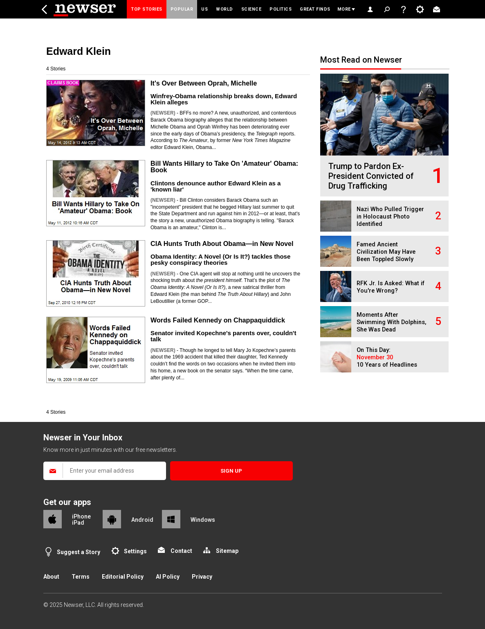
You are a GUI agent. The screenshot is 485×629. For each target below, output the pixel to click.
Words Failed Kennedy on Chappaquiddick (217, 320)
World (224, 9)
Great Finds (315, 9)
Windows (203, 519)
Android (142, 519)
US (204, 9)
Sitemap (227, 551)
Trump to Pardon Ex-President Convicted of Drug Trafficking (371, 176)
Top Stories (146, 9)
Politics (280, 9)
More (344, 9)
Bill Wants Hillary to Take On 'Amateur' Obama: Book (224, 167)
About (51, 576)
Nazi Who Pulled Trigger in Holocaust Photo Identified (390, 217)
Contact (181, 551)
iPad (78, 522)
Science (251, 9)
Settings (135, 551)
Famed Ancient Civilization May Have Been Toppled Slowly (386, 252)
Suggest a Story (78, 552)
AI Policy (168, 576)
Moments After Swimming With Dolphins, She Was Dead (391, 322)
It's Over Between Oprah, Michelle (203, 83)
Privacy (202, 576)
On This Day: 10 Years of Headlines (387, 357)
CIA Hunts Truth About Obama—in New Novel (222, 243)
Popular (182, 9)
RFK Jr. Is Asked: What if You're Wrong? (390, 287)
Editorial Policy (123, 576)
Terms (81, 576)
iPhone (81, 516)
